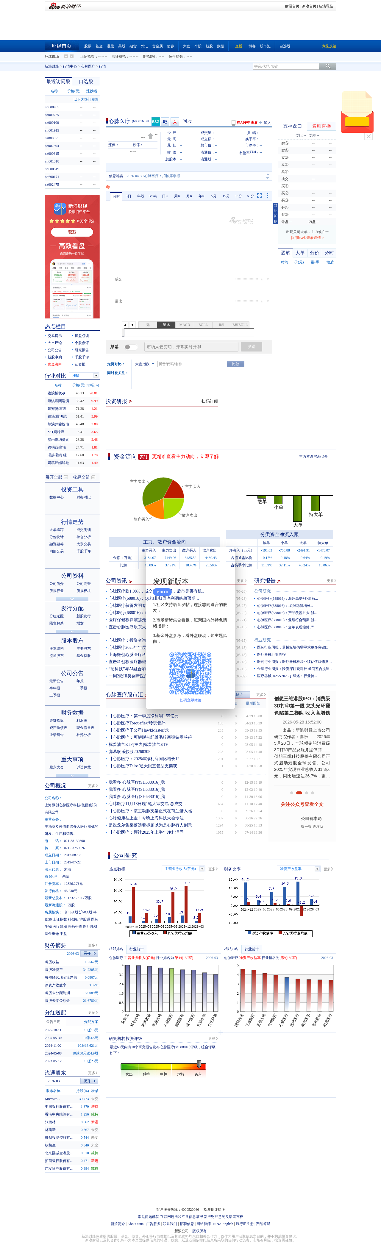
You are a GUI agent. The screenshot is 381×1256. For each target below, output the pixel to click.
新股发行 (83, 616)
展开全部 (54, 477)
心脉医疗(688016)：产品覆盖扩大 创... (287, 613)
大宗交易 (83, 544)
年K (202, 196)
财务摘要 (55, 945)
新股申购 (55, 357)
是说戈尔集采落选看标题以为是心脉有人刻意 (150, 825)
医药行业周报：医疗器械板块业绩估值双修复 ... (294, 662)
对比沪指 (275, 213)
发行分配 (72, 608)
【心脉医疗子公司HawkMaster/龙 (139, 730)
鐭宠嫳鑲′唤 (57, 409)
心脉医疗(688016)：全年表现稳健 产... (287, 627)
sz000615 (52, 153)
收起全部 (81, 477)
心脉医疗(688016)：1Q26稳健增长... (285, 606)
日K (165, 196)
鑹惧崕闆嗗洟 (58, 401)
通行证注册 (245, 1224)
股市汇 (265, 46)
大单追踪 (56, 530)
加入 (267, 123)
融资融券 (56, 544)
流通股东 (56, 656)
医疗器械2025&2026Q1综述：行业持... (287, 676)
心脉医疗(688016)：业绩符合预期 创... (287, 620)
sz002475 (52, 184)
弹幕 (114, 346)
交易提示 (55, 336)
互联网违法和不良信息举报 (181, 1217)
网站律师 (203, 1224)
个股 (198, 46)
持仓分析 (83, 537)
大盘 (186, 46)
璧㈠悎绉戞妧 (58, 440)
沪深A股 (86, 912)
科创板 (73, 919)
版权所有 (199, 1231)
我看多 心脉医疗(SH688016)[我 (137, 782)
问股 (187, 121)
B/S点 (152, 196)
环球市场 (52, 56)
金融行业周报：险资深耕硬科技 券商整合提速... (294, 669)
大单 (300, 252)
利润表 (81, 720)
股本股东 (72, 641)
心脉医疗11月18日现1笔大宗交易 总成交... (147, 804)
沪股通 (84, 919)
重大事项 (72, 759)
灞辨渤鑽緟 (57, 455)
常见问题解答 (148, 1217)
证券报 (80, 364)
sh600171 (52, 177)
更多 (240, 581)
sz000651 (52, 138)
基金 (99, 46)
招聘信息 (187, 1224)
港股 (110, 46)
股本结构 (56, 648)
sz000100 (52, 123)
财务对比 (83, 497)
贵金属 (157, 46)
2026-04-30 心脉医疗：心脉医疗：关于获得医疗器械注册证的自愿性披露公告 (187, 176)
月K (189, 196)
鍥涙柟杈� (56, 393)
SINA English (223, 1224)
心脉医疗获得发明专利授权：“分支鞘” (144, 605)
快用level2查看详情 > (307, 238)
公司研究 (262, 591)
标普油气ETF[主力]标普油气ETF (138, 744)
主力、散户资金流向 (164, 541)
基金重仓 (52, 934)
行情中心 (70, 66)
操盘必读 (82, 336)
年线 (140, 196)
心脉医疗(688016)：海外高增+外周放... (287, 598)
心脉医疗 (88, 66)
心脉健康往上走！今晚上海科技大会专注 (146, 818)
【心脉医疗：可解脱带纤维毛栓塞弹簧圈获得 (150, 737)
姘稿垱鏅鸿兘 (58, 463)
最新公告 (56, 681)
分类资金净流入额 (279, 534)
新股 (209, 46)
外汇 (144, 46)
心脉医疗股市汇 (124, 695)
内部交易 (56, 551)
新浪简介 (118, 1224)
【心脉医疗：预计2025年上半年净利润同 (146, 832)
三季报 (54, 695)
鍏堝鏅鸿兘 (57, 416)
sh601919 (52, 130)
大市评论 (55, 343)
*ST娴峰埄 (56, 432)
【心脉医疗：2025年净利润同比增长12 (144, 759)
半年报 (54, 688)
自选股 (284, 46)
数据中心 (56, 497)
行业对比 (55, 376)
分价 (314, 252)
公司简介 (56, 584)
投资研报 (116, 401)
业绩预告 (56, 735)
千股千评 (82, 357)
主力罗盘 (306, 456)
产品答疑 (263, 1224)
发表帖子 (236, 694)
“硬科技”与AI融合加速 (129, 669)
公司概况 (55, 786)
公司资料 (72, 576)
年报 (80, 681)
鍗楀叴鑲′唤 (57, 447)
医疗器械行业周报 (271, 654)
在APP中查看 (247, 123)
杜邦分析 (83, 735)
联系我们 (170, 1224)
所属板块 (83, 591)
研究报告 (265, 581)
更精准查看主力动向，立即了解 (185, 456)
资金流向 (125, 456)
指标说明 (321, 456)
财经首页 (292, 6)
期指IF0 (149, 56)
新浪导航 (326, 6)
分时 (116, 196)
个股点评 (82, 343)
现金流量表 (85, 728)
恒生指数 (176, 56)
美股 (121, 46)
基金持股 (83, 656)
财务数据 (72, 713)
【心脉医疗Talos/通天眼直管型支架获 (143, 766)
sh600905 (52, 107)
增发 (80, 623)
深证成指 (119, 56)
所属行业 (56, 591)
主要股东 (83, 648)
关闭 (368, 136)
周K (177, 196)
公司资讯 (116, 581)
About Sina (135, 1224)
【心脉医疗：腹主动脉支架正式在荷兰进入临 (150, 811)
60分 (250, 196)
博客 (252, 46)
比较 (235, 364)
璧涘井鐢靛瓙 (58, 424)
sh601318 (52, 161)
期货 (133, 46)
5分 (214, 196)
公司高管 (83, 584)
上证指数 (87, 56)
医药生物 (75, 926)
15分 (226, 196)
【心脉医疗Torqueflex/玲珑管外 (137, 723)
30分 (238, 196)
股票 (87, 46)
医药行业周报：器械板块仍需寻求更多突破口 (293, 647)
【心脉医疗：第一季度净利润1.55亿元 (144, 716)
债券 (170, 46)
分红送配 (56, 616)
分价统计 (56, 537)
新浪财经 (52, 66)
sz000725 (52, 115)
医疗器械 (60, 926)
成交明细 (83, 530)
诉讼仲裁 (83, 767)
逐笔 (285, 252)
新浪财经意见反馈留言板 (223, 1217)
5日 (128, 196)
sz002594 (52, 146)
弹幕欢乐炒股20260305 (129, 751)
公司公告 (55, 350)
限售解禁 (56, 623)
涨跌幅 (91, 91)
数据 (220, 46)
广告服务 (153, 1224)
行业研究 (262, 640)
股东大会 (56, 767)
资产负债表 (58, 728)
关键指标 (56, 720)
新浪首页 (309, 6)
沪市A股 (71, 912)
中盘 (63, 934)
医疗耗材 (90, 926)
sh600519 (52, 169)
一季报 (81, 688)
